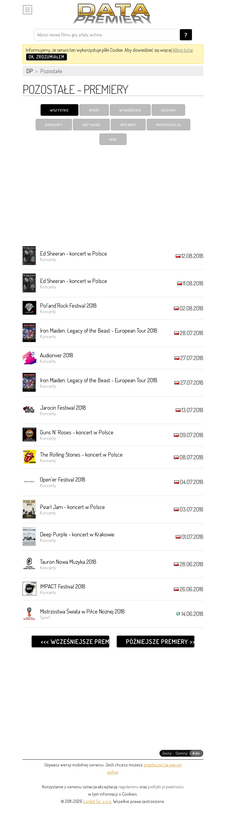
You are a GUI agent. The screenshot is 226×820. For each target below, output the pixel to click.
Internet (128, 125)
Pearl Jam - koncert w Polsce (72, 506)
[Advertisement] (113, 195)
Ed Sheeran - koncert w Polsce (73, 253)
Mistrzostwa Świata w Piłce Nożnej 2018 (82, 611)
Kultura (168, 110)
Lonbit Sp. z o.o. (97, 801)
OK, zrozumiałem (46, 56)
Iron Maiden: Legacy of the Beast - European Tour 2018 (98, 330)
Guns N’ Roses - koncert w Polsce (76, 432)
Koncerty (54, 125)
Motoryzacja (168, 125)
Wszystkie (59, 110)
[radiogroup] (181, 753)
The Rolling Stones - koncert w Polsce (81, 454)
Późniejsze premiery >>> (160, 641)
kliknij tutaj (183, 50)
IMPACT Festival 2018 (62, 586)
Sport (94, 110)
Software (91, 125)
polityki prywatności (166, 787)
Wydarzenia (130, 110)
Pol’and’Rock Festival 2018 (68, 305)
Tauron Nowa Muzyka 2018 (68, 561)
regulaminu (128, 787)
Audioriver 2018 (56, 355)
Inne (113, 139)
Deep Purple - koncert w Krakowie (77, 534)
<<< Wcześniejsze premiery (75, 641)
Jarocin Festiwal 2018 (63, 407)
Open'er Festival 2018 (62, 479)
